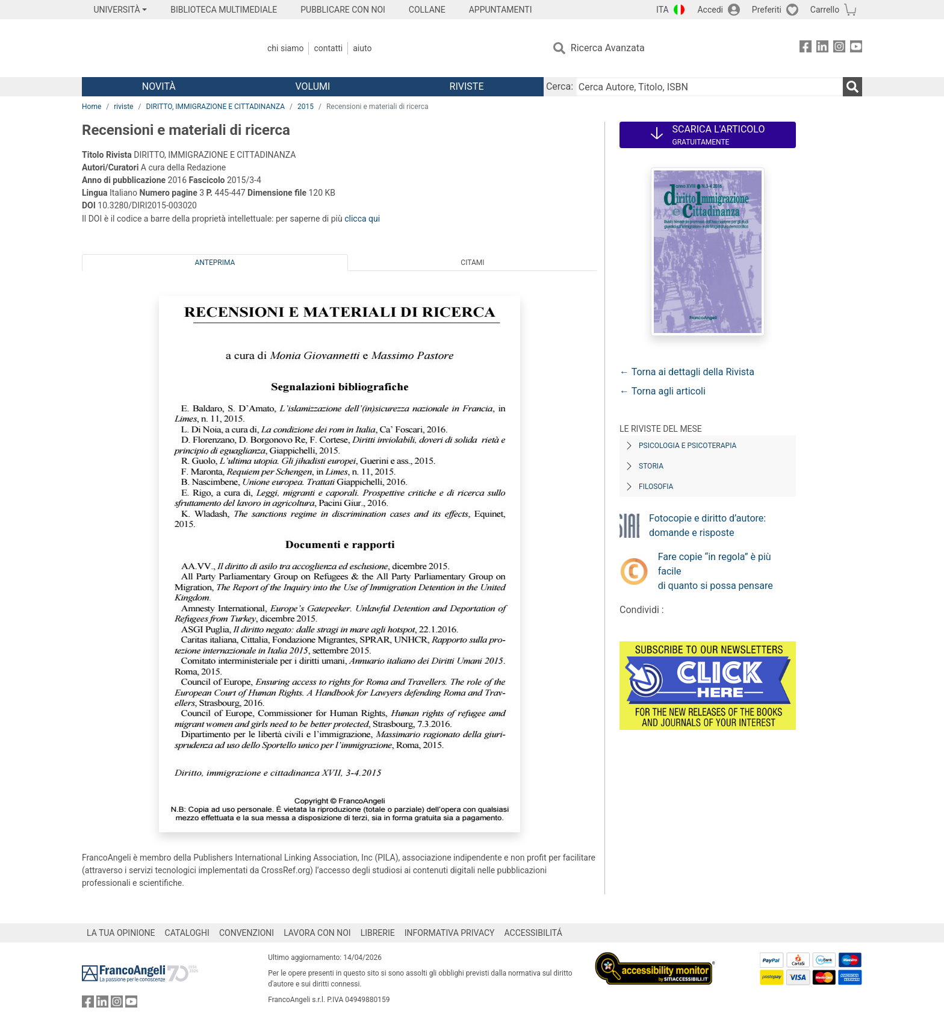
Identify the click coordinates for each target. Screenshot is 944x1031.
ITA (662, 9)
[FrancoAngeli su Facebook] (806, 48)
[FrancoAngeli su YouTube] (856, 48)
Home (91, 106)
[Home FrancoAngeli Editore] (161, 48)
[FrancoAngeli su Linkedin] (822, 48)
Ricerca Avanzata (608, 48)
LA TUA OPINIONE (121, 933)
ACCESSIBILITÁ (533, 933)
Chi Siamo (285, 48)
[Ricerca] (852, 86)
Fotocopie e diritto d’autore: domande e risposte (707, 525)
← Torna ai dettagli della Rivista (687, 372)
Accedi (710, 9)
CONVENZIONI (246, 933)
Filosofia (656, 486)
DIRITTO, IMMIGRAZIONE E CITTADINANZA (215, 106)
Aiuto (362, 48)
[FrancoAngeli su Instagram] (839, 48)
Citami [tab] (472, 262)
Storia (651, 466)
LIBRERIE (378, 933)
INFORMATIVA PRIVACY (450, 933)
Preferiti (766, 9)
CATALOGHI (187, 933)
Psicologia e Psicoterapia (687, 445)
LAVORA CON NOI (317, 933)
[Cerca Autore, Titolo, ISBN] (709, 86)
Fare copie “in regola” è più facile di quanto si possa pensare (715, 571)
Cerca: (559, 86)
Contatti (328, 48)
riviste (123, 106)
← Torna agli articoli (663, 391)
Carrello (824, 9)
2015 (305, 106)
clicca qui (362, 218)
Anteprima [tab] (215, 262)
